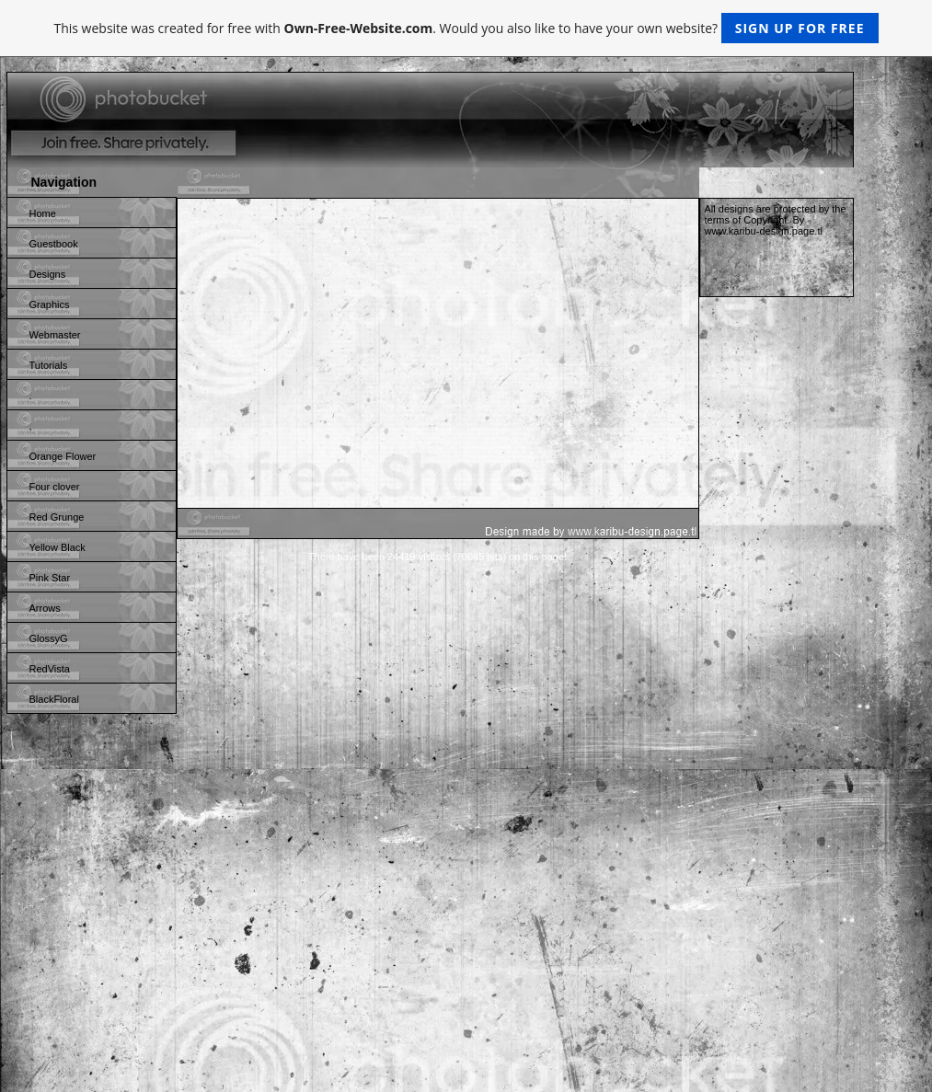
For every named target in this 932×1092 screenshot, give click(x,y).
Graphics (49, 304)
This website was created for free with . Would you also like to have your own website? (465, 28)
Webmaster (55, 334)
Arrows (45, 608)
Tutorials (48, 365)
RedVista (49, 668)
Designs (47, 274)
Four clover (54, 486)
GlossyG (48, 638)
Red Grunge (57, 517)
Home (42, 213)
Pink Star (50, 577)
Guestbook (53, 243)
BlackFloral (54, 699)
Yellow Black (57, 547)
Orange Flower (63, 456)
